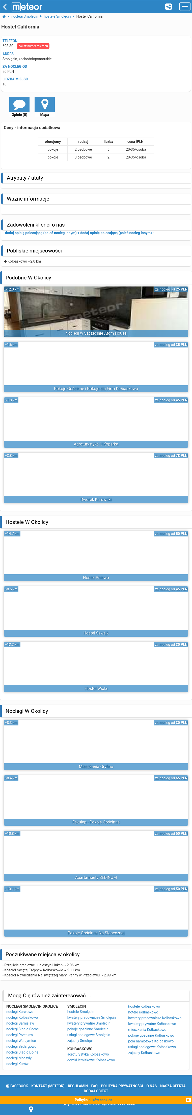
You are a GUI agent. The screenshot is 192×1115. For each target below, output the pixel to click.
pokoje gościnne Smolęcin (87, 1029)
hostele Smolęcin (80, 1012)
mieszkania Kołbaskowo (147, 1030)
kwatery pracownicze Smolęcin (91, 1017)
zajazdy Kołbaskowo (144, 1053)
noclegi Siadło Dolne (22, 1052)
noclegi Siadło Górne (22, 1029)
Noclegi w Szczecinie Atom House (95, 333)
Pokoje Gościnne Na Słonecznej (96, 933)
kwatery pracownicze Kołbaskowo (154, 1018)
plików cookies (100, 1100)
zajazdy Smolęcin (81, 1041)
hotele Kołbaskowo (143, 1012)
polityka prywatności (122, 1086)
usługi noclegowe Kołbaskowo (152, 1047)
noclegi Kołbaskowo (22, 1017)
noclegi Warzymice (21, 1041)
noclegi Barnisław (20, 1023)
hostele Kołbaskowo (144, 1006)
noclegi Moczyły (19, 1058)
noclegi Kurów (17, 1064)
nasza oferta (173, 1086)
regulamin (78, 1086)
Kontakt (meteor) (47, 1086)
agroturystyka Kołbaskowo (88, 1054)
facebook (17, 1086)
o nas (151, 1086)
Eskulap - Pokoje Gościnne (96, 822)
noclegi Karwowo (19, 1012)
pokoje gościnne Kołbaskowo (151, 1035)
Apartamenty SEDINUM (96, 877)
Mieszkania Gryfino (96, 766)
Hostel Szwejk (95, 633)
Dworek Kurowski (96, 499)
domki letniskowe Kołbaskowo (91, 1060)
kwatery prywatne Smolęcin (89, 1023)
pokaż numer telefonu (33, 46)
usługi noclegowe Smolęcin (88, 1035)
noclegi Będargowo (21, 1046)
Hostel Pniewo (96, 577)
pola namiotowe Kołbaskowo (151, 1041)
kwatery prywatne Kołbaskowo (152, 1024)
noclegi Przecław (19, 1035)
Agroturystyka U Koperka (96, 444)
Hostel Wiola (96, 688)
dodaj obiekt (96, 1091)
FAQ (94, 1086)
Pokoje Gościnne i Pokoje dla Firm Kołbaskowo (96, 388)
